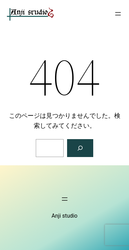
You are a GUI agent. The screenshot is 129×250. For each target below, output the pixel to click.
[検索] (80, 148)
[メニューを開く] (118, 14)
